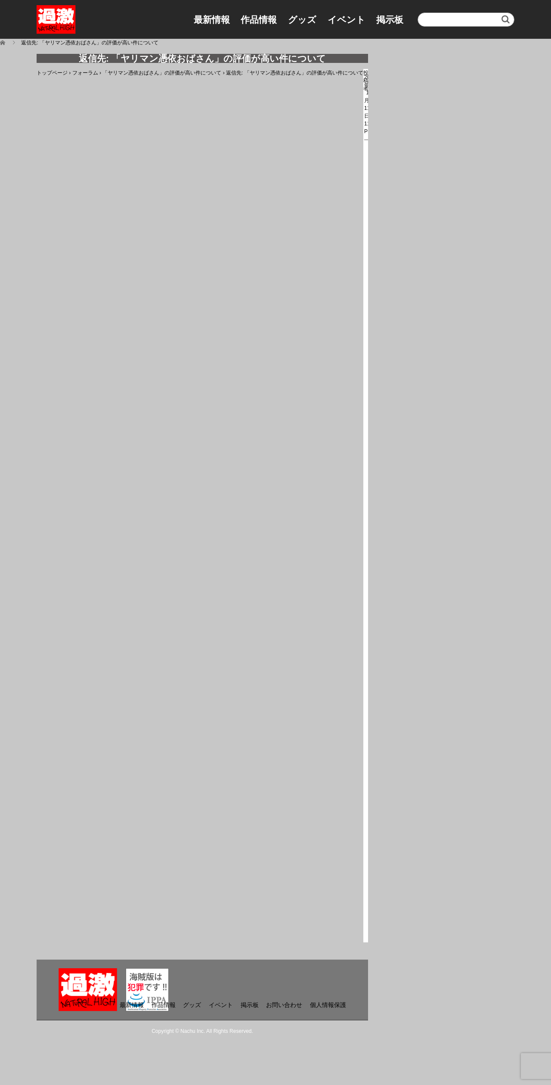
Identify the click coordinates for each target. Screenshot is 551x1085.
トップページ (52, 73)
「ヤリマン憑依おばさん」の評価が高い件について (161, 73)
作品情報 (259, 20)
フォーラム (85, 73)
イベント (346, 20)
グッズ (302, 20)
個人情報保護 (328, 1004)
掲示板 (389, 20)
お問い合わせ (284, 1004)
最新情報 (212, 20)
